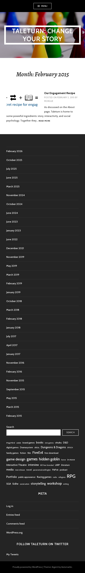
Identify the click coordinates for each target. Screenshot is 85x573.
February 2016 (14, 371)
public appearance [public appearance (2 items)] (26, 477)
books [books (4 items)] (39, 442)
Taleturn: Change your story (42, 35)
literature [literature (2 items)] (65, 465)
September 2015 (15, 389)
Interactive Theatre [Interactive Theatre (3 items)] (16, 464)
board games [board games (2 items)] (29, 442)
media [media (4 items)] (10, 469)
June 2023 (12, 221)
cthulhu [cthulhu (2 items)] (58, 442)
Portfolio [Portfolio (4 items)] (11, 476)
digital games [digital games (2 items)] (12, 447)
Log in (9, 506)
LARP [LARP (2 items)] (57, 465)
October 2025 (14, 160)
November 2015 (15, 380)
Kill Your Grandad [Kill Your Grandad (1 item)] (47, 465)
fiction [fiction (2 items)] (23, 453)
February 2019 (14, 283)
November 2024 (15, 195)
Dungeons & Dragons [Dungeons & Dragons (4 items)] (53, 447)
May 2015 (11, 398)
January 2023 (13, 230)
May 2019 (11, 265)
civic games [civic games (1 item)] (49, 443)
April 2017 (11, 345)
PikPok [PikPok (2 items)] (55, 469)
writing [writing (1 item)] (66, 484)
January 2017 (13, 354)
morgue (48, 101)
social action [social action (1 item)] (24, 484)
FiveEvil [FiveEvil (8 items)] (37, 453)
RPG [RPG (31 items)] (71, 476)
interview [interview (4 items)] (33, 464)
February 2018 (14, 318)
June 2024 (12, 212)
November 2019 (15, 256)
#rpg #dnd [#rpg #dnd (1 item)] (10, 443)
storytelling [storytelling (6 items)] (38, 483)
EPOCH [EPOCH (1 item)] (70, 448)
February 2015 (14, 415)
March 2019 (12, 274)
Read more (44, 121)
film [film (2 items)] (29, 453)
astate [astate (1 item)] (18, 443)
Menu (44, 6)
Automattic (66, 567)
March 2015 (12, 406)
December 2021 (15, 248)
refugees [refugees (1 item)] (61, 477)
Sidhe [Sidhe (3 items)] (15, 483)
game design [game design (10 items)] (15, 459)
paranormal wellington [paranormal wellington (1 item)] (42, 470)
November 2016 (15, 362)
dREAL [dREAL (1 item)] (36, 448)
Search (10, 426)
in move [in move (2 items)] (71, 459)
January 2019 (13, 292)
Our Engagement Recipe (59, 93)
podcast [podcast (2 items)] (63, 469)
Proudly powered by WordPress (27, 567)
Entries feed (13, 514)
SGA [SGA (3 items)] (8, 483)
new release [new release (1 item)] (20, 470)
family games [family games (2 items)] (12, 453)
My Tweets (12, 554)
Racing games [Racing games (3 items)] (44, 476)
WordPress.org (14, 532)
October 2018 (14, 301)
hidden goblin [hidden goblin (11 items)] (49, 459)
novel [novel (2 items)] (29, 469)
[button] (22, 101)
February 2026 (14, 151)
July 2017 (11, 336)
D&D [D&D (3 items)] (65, 442)
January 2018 (13, 327)
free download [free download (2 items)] (51, 453)
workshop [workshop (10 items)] (54, 483)
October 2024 (14, 204)
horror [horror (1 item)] (63, 460)
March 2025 (12, 186)
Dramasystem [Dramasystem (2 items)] (26, 447)
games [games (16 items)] (32, 459)
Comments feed (15, 523)
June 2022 (12, 239)
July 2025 (11, 168)
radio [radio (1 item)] (55, 477)
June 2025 (12, 177)
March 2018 (12, 309)
